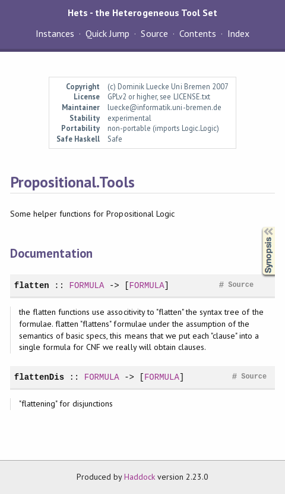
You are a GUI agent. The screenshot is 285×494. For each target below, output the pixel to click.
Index (238, 33)
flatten (31, 285)
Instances (55, 33)
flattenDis (39, 377)
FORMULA (86, 285)
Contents (197, 33)
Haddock (139, 476)
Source (154, 33)
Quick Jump (107, 33)
